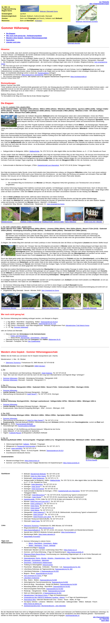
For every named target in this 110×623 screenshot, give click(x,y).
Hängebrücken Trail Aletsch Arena (77, 325)
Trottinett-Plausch (15, 433)
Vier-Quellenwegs (34, 341)
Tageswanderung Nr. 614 (47, 324)
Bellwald (42, 548)
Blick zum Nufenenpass (50, 308)
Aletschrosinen (47, 565)
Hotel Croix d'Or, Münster (93, 222)
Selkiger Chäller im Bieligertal (31, 222)
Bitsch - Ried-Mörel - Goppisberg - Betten (43, 543)
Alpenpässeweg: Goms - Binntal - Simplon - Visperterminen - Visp (47, 558)
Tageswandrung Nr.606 (60, 582)
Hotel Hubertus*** (39, 512)
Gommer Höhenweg (21, 327)
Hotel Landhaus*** (36, 504)
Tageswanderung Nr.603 (54, 589)
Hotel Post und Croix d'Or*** (40, 501)
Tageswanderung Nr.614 (54, 450)
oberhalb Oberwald (90, 308)
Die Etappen (10, 33)
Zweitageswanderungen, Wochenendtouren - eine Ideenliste (45, 606)
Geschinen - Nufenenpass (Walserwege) (38, 562)
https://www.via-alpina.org (33, 604)
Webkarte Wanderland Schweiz (87, 21)
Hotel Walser (34, 510)
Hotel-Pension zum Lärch (42, 517)
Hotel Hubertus (47, 373)
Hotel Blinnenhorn (38, 495)
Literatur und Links (13, 42)
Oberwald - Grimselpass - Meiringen (36, 560)
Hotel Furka (35, 521)
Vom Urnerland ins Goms (55, 204)
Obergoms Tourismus (13, 362)
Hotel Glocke (36, 497)
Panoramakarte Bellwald (24, 424)
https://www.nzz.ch (70, 550)
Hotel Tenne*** (32, 394)
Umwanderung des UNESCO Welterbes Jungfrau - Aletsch (44, 597)
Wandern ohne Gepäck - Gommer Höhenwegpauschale (26, 38)
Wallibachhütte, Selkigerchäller (53, 222)
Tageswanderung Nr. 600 (64, 569)
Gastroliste (10, 40)
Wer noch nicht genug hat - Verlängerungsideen (24, 36)
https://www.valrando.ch (46, 534)
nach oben (105, 620)
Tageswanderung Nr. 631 (72, 567)
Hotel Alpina (34, 506)
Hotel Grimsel (38, 514)
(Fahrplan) (38, 21)
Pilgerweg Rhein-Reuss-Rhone (34, 554)
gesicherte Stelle (68, 308)
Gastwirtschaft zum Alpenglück (48, 165)
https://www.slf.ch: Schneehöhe (33, 75)
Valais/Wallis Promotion (32, 536)
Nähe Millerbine (70, 222)
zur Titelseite (104, 2)
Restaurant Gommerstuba (26, 446)
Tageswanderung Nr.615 (44, 573)
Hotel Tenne (36, 486)
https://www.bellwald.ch (32, 530)
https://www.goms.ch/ (46, 528)
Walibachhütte (34, 151)
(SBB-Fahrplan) (39, 366)
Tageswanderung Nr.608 (48, 580)
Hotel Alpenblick (16, 448)
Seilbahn (26, 444)
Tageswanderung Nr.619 (56, 591)
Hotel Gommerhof (38, 489)
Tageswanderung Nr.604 (68, 584)
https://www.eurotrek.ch (71, 463)
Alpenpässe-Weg (30, 599)
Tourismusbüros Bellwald (26, 426)
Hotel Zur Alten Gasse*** (35, 420)
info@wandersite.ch (72, 615)
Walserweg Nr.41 (55, 339)
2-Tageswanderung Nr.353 (49, 571)
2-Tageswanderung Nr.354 (52, 593)
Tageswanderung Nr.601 (61, 586)
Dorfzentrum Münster (9, 308)
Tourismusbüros (43, 73)
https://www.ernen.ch (32, 461)
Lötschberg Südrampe (31, 578)
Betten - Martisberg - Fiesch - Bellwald (42, 545)
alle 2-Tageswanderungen (99, 4)
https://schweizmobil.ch (78, 76)
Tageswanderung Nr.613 (49, 322)
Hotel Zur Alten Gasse (38, 476)
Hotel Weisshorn (37, 484)
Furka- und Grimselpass (19, 336)
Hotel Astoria (34, 508)
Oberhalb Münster (74, 43)
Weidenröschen (7, 222)
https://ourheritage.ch (68, 532)
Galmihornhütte (29, 499)
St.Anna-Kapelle (91, 460)
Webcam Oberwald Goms (49, 11)
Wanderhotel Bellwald (38, 474)
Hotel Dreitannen (38, 478)
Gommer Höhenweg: (10, 378)
